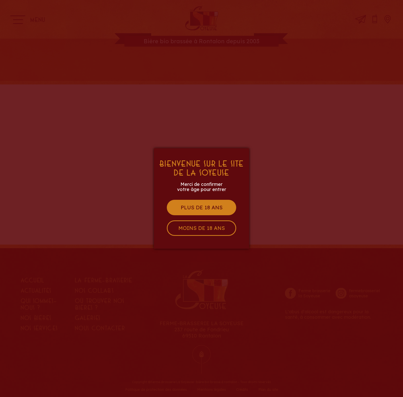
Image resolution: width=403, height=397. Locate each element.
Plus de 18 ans (202, 207)
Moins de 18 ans (201, 228)
